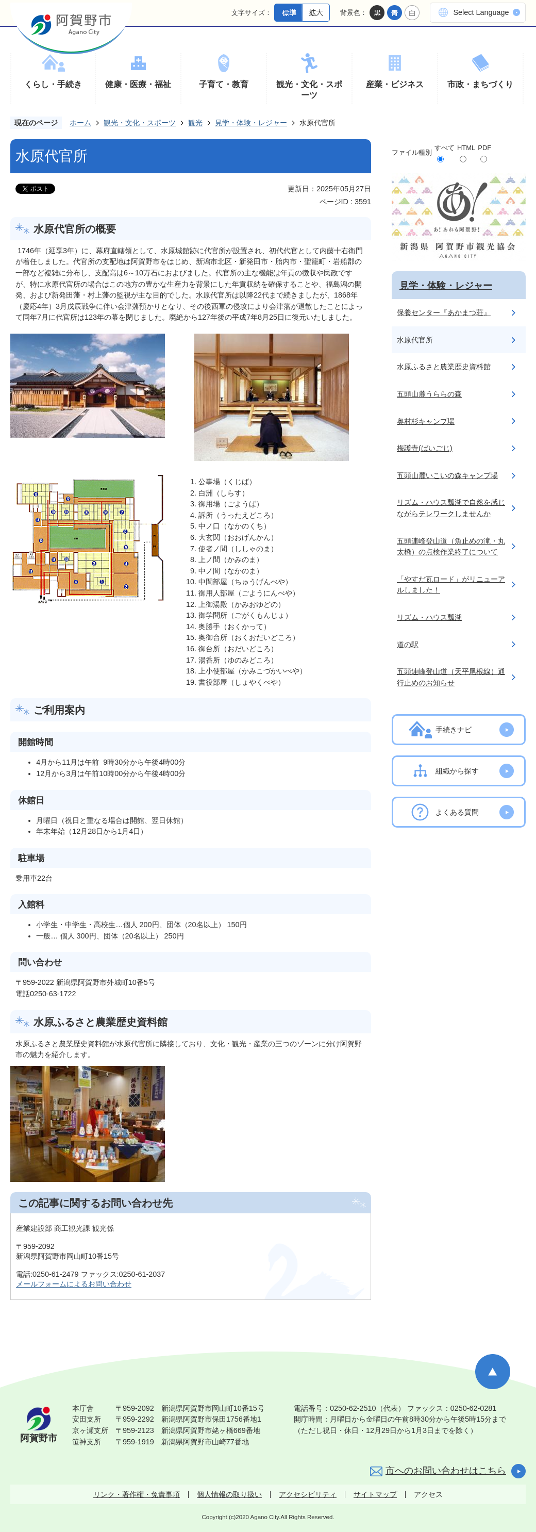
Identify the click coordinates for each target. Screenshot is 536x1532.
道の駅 (407, 644)
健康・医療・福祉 (138, 84)
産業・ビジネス (395, 84)
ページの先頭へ (492, 1371)
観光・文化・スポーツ (309, 90)
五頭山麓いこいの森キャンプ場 (447, 475)
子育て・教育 (223, 84)
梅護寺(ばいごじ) (425, 448)
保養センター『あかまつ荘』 (444, 312)
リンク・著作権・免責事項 (136, 1494)
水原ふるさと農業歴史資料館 (444, 367)
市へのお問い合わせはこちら (446, 1470)
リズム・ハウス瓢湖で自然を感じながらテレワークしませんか (451, 508)
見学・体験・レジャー (251, 123)
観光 (195, 123)
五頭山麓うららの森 (429, 394)
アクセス (428, 1494)
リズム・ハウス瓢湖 (429, 617)
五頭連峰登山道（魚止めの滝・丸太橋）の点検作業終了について (451, 546)
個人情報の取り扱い (229, 1494)
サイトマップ (375, 1494)
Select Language (481, 12)
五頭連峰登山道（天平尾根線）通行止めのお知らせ (451, 677)
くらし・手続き (53, 84)
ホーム (80, 123)
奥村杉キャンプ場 (426, 421)
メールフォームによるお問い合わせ (73, 1284)
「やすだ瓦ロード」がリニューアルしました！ (451, 585)
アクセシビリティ (308, 1494)
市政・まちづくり (480, 84)
